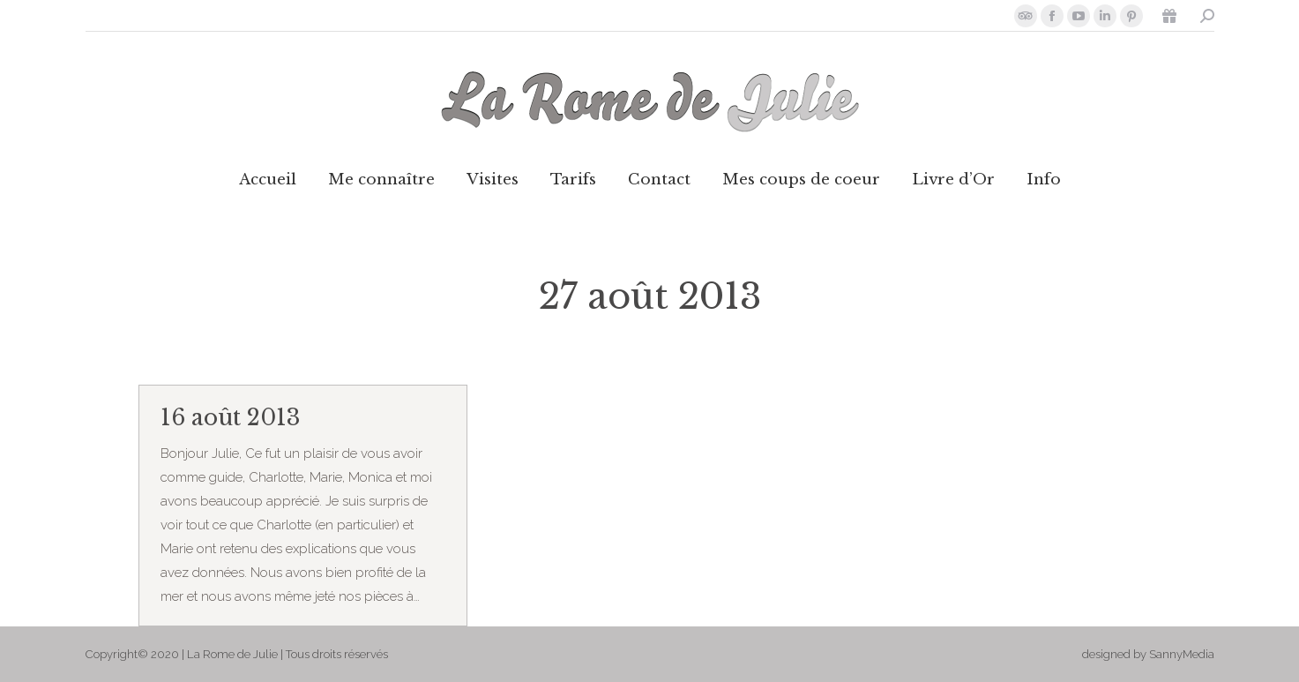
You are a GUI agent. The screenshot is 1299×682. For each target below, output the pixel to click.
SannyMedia (1181, 654)
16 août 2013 (231, 417)
